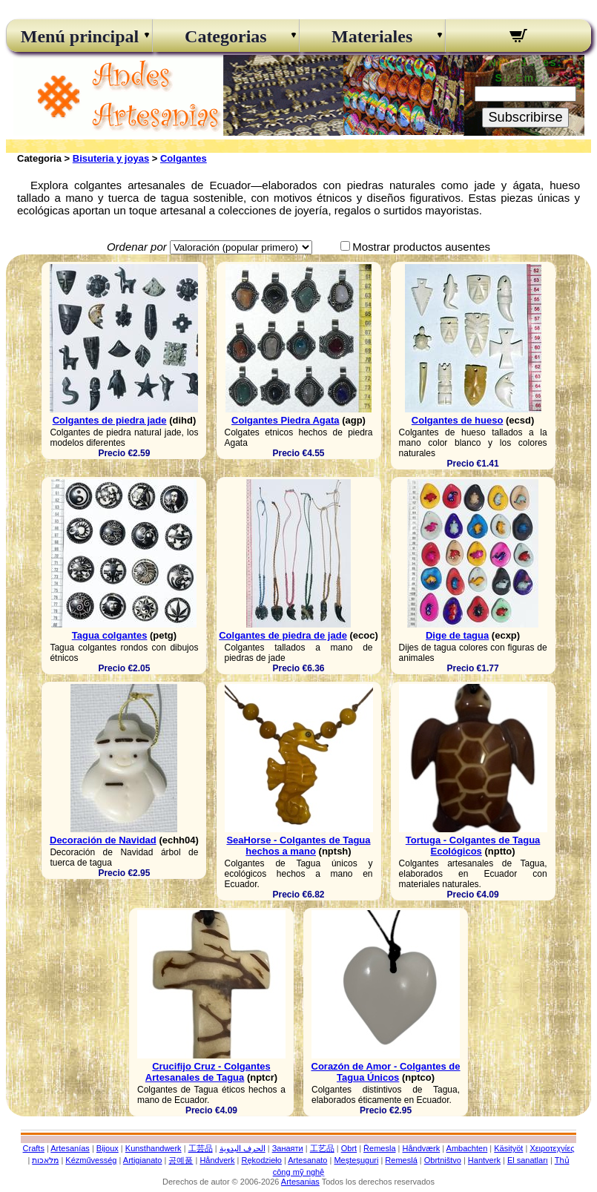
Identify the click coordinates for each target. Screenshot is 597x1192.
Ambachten (467, 1148)
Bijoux (107, 1148)
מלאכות (45, 1160)
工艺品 (322, 1148)
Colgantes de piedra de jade (283, 635)
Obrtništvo (442, 1160)
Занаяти (287, 1148)
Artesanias (300, 1181)
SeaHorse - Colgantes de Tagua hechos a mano (298, 845)
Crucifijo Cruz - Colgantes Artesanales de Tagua (208, 1072)
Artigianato (142, 1160)
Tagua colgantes (110, 635)
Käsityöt (508, 1148)
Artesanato (307, 1160)
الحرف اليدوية (242, 1148)
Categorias (226, 36)
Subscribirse (525, 117)
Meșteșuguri (356, 1160)
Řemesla (379, 1148)
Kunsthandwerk (153, 1148)
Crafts (33, 1148)
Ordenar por (137, 246)
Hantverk (484, 1160)
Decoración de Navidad (103, 840)
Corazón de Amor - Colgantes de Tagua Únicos (386, 1072)
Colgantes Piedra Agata (285, 420)
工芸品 (200, 1148)
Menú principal (80, 36)
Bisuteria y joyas (111, 158)
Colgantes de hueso (458, 420)
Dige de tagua (457, 635)
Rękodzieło (261, 1160)
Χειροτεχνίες (552, 1148)
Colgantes (183, 158)
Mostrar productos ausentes (421, 246)
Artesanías (70, 1148)
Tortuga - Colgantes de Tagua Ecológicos (473, 845)
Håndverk (216, 1160)
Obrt (349, 1148)
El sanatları (527, 1160)
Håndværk (421, 1148)
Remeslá (401, 1160)
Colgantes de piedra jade (110, 420)
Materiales (372, 36)
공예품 (180, 1160)
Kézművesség (90, 1160)
